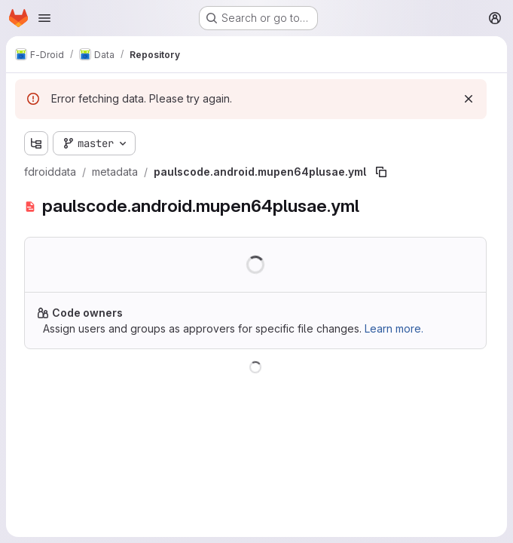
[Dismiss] (469, 99)
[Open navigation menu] (44, 18)
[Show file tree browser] (36, 143)
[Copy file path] (381, 172)
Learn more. (394, 328)
